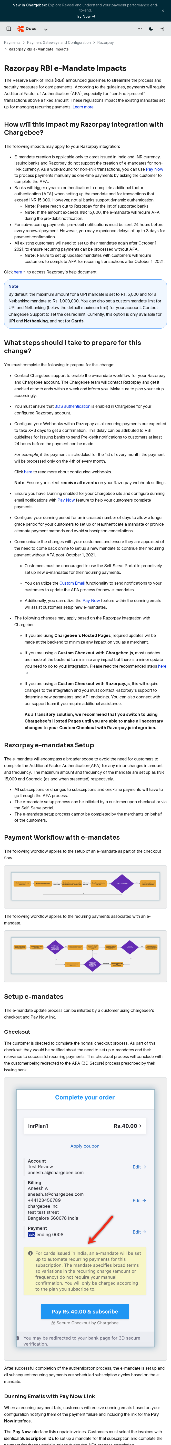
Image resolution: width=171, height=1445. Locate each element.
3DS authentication (72, 406)
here (19, 271)
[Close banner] (163, 10)
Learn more (83, 106)
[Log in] (162, 28)
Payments (12, 42)
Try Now (85, 16)
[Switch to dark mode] (151, 28)
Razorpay (105, 42)
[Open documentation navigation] (8, 28)
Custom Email (72, 583)
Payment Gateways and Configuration (59, 42)
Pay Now (154, 169)
